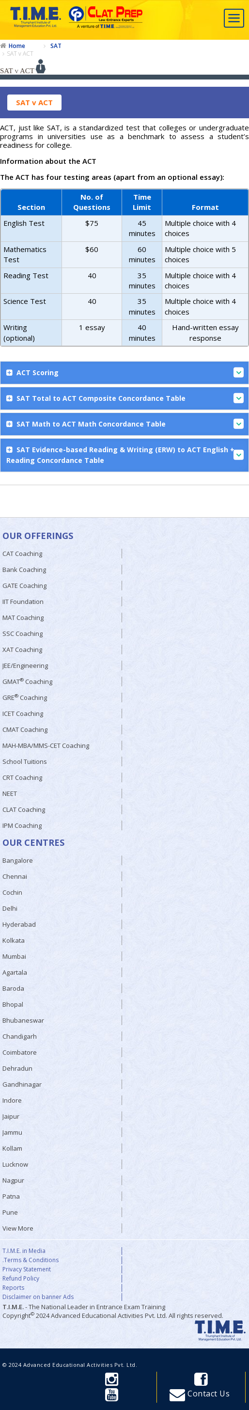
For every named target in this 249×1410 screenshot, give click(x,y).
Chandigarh (19, 1036)
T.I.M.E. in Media (24, 1251)
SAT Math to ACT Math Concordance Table (129, 424)
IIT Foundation (23, 601)
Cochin (12, 892)
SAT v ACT (20, 53)
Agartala (14, 972)
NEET (9, 793)
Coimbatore (19, 1052)
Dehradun (17, 1068)
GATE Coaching (24, 585)
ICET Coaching (22, 713)
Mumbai (14, 956)
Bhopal (12, 1004)
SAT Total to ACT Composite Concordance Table (129, 398)
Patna (11, 1196)
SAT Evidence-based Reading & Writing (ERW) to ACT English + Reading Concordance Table (125, 455)
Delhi (9, 908)
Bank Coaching (24, 569)
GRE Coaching (24, 697)
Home (17, 46)
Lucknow (15, 1164)
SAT (56, 46)
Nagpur (13, 1180)
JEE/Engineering (25, 665)
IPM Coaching (22, 825)
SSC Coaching (22, 633)
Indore (12, 1100)
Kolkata (13, 940)
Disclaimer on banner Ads (38, 1297)
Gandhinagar (22, 1084)
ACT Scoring (129, 372)
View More (17, 1228)
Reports (13, 1288)
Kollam (12, 1148)
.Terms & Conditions (30, 1260)
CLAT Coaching (23, 809)
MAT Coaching (23, 617)
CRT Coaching (22, 777)
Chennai (14, 876)
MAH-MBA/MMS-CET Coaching (45, 745)
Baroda (13, 988)
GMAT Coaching (27, 681)
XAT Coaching (22, 649)
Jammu (12, 1132)
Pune (10, 1212)
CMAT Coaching (24, 729)
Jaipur (10, 1116)
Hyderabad (19, 924)
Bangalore (17, 860)
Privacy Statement (26, 1269)
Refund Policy (20, 1279)
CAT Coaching (22, 553)
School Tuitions (24, 761)
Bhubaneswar (23, 1020)
